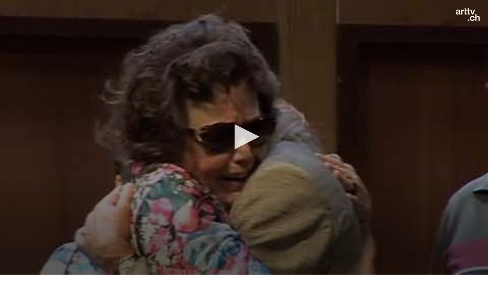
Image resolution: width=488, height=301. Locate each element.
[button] (244, 136)
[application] (244, 137)
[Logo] (468, 14)
